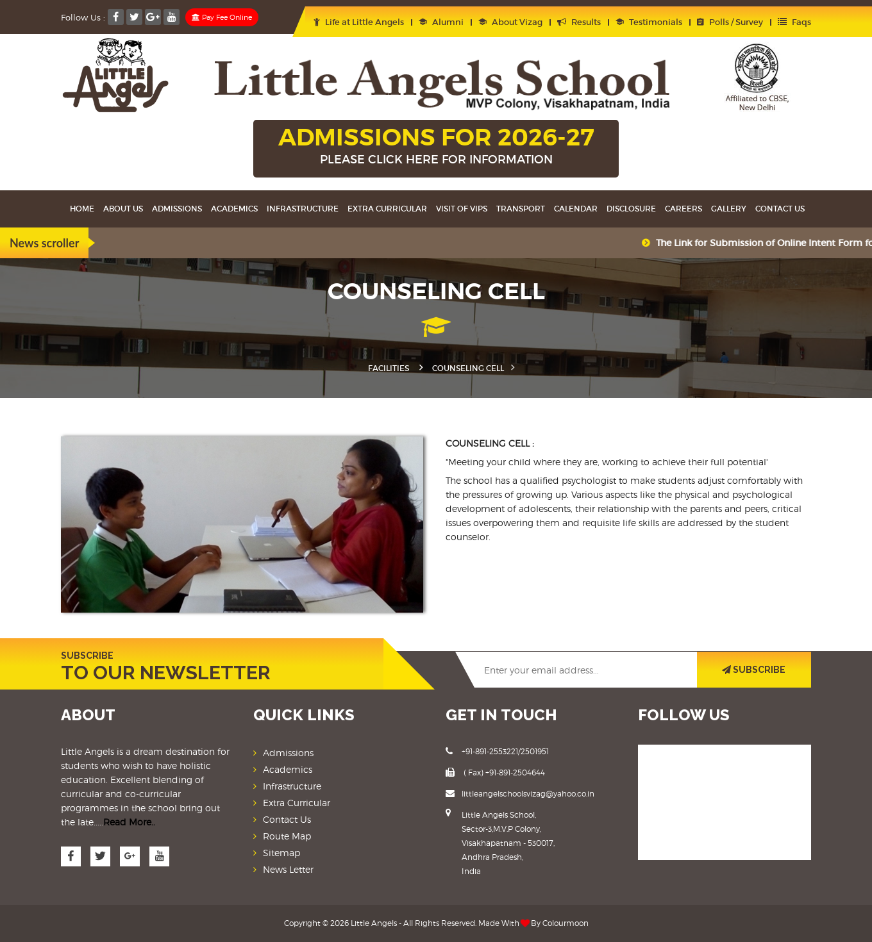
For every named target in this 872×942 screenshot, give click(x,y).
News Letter (288, 869)
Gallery (728, 208)
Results (579, 22)
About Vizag (510, 22)
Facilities (388, 368)
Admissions (177, 208)
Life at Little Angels (359, 22)
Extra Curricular (387, 208)
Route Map (287, 835)
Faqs (794, 22)
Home (82, 208)
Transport (520, 208)
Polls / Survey (730, 22)
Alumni (441, 22)
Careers (683, 208)
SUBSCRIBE (753, 670)
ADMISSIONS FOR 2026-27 (436, 146)
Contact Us (780, 208)
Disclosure (631, 208)
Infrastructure (303, 208)
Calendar (576, 208)
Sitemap (281, 852)
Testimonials (649, 22)
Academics (234, 208)
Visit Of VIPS (461, 208)
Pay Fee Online (222, 17)
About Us (123, 208)
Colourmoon (565, 923)
